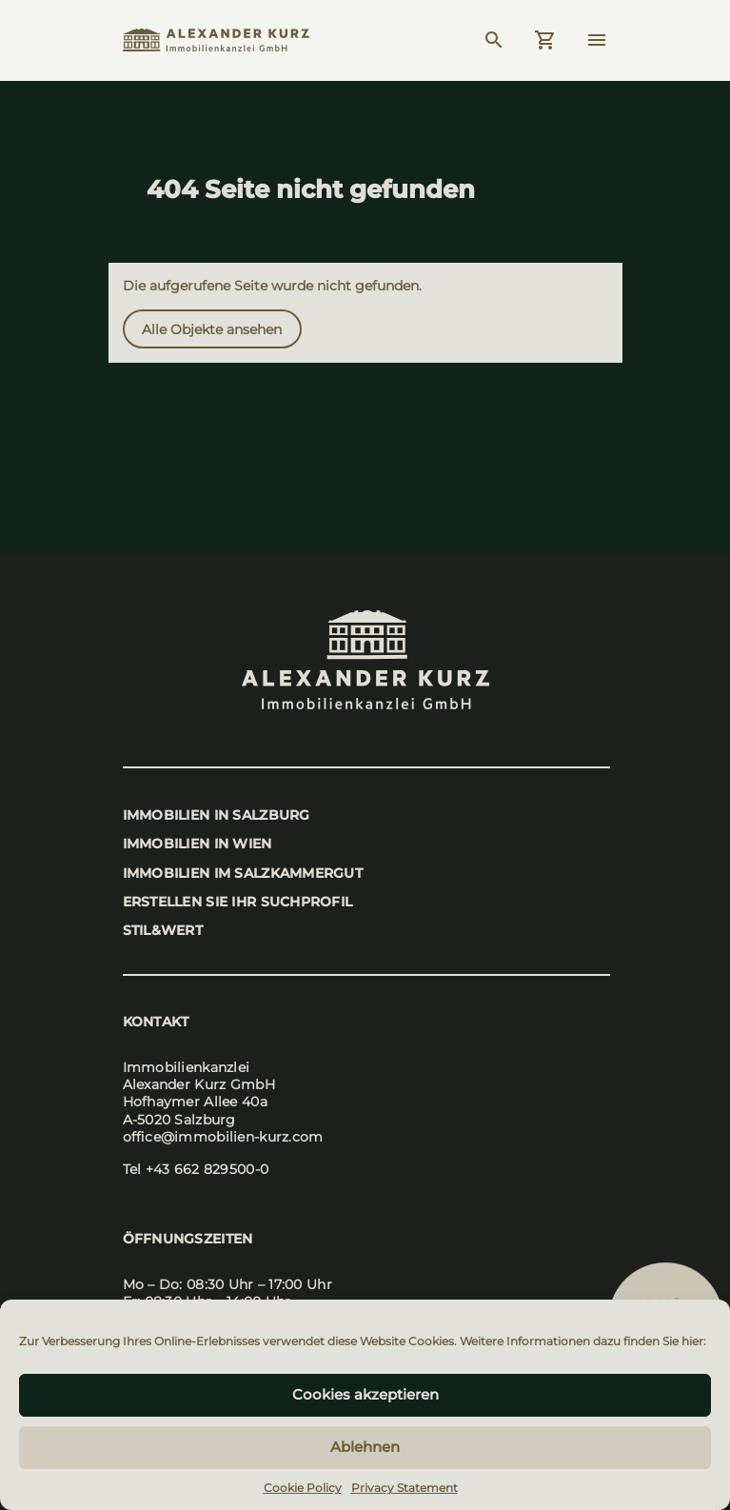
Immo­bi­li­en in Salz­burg (216, 815)
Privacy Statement (404, 1487)
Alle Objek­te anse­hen (212, 329)
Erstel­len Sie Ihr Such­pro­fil (238, 901)
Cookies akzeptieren (365, 1394)
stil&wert (163, 930)
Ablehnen (365, 1447)
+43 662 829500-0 (207, 1169)
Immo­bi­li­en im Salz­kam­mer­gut (243, 873)
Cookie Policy (303, 1487)
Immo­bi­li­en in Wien (197, 843)
